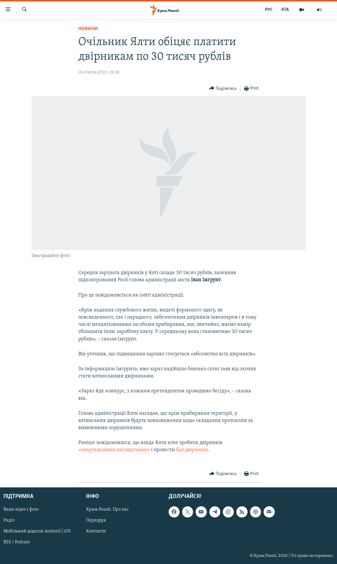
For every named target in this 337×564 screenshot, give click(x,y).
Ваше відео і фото (21, 509)
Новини (88, 29)
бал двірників (192, 450)
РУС (269, 9)
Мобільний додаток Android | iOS (37, 531)
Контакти (96, 531)
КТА (285, 9)
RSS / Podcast (16, 542)
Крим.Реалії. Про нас (107, 509)
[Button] (223, 88)
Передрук (96, 520)
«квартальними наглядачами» (114, 450)
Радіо (9, 520)
